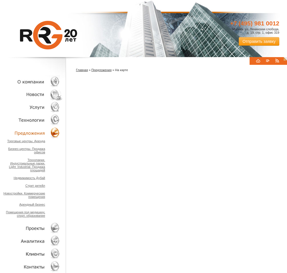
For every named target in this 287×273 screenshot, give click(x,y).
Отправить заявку (259, 41)
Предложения (101, 70)
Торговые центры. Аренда (26, 141)
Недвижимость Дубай (29, 178)
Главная (82, 70)
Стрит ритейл (35, 185)
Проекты (31, 228)
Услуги (31, 107)
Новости (33, 94)
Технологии (31, 120)
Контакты (31, 266)
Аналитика (31, 240)
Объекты (31, 133)
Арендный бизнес (32, 204)
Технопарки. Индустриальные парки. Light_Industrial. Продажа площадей (27, 165)
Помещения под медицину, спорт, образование (25, 213)
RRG (48, 35)
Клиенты (31, 253)
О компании (31, 81)
